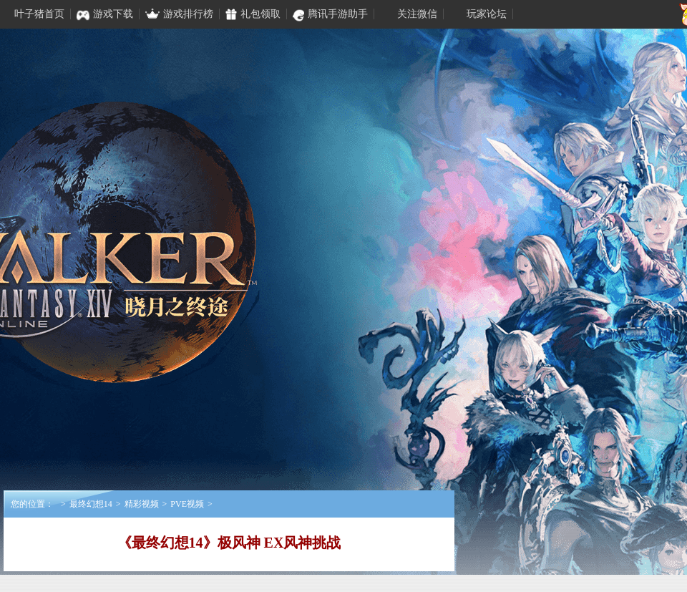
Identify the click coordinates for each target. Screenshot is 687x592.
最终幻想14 (90, 504)
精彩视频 (142, 504)
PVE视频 (187, 504)
